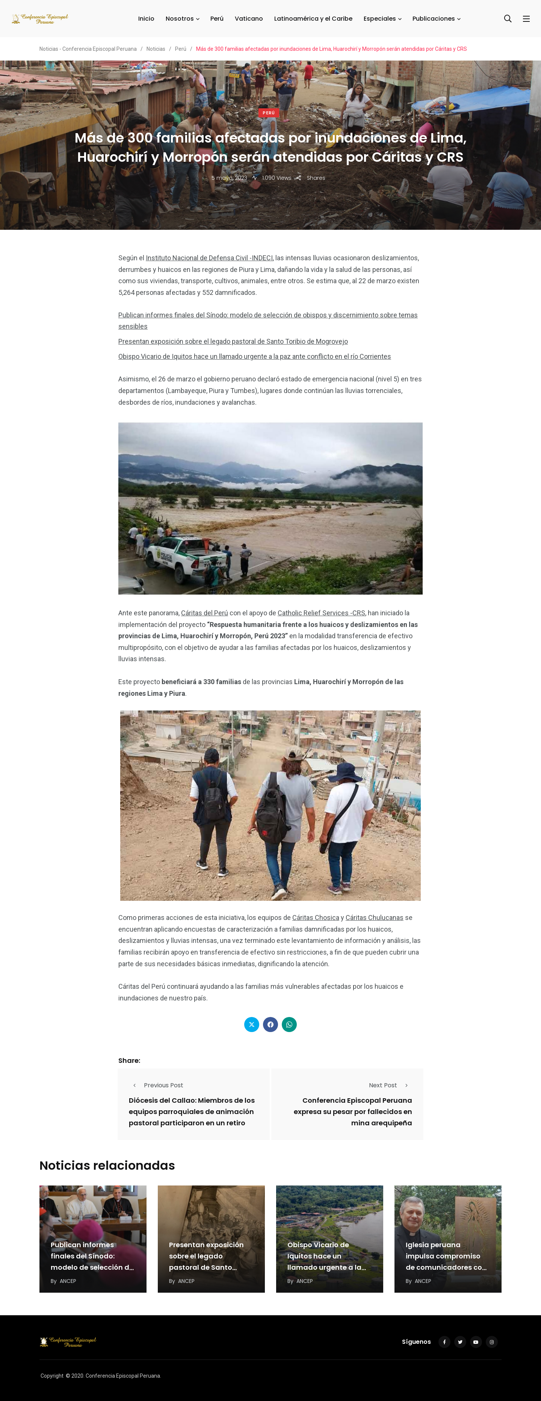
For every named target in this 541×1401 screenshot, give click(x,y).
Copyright (52, 1376)
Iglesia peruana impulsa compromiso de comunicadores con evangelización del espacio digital (446, 1267)
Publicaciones (434, 18)
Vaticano (249, 18)
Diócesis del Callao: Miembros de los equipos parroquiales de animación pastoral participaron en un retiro (192, 1112)
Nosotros (180, 18)
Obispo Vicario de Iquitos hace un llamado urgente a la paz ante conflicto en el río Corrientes (254, 356)
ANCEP (68, 1281)
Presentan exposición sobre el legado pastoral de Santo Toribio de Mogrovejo (233, 341)
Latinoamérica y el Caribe (313, 18)
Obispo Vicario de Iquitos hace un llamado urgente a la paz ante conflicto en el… (324, 1267)
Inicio (146, 18)
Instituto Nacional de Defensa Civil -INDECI (209, 258)
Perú (217, 18)
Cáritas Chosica (315, 917)
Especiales (380, 18)
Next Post (390, 1085)
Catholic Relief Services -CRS (321, 613)
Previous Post (156, 1085)
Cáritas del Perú (204, 613)
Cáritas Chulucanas (374, 917)
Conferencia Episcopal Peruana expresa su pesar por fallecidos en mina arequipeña (353, 1112)
